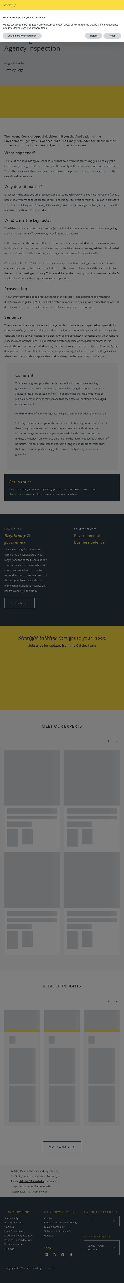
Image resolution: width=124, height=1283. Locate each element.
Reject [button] (93, 35)
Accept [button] (112, 35)
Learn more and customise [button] (22, 35)
